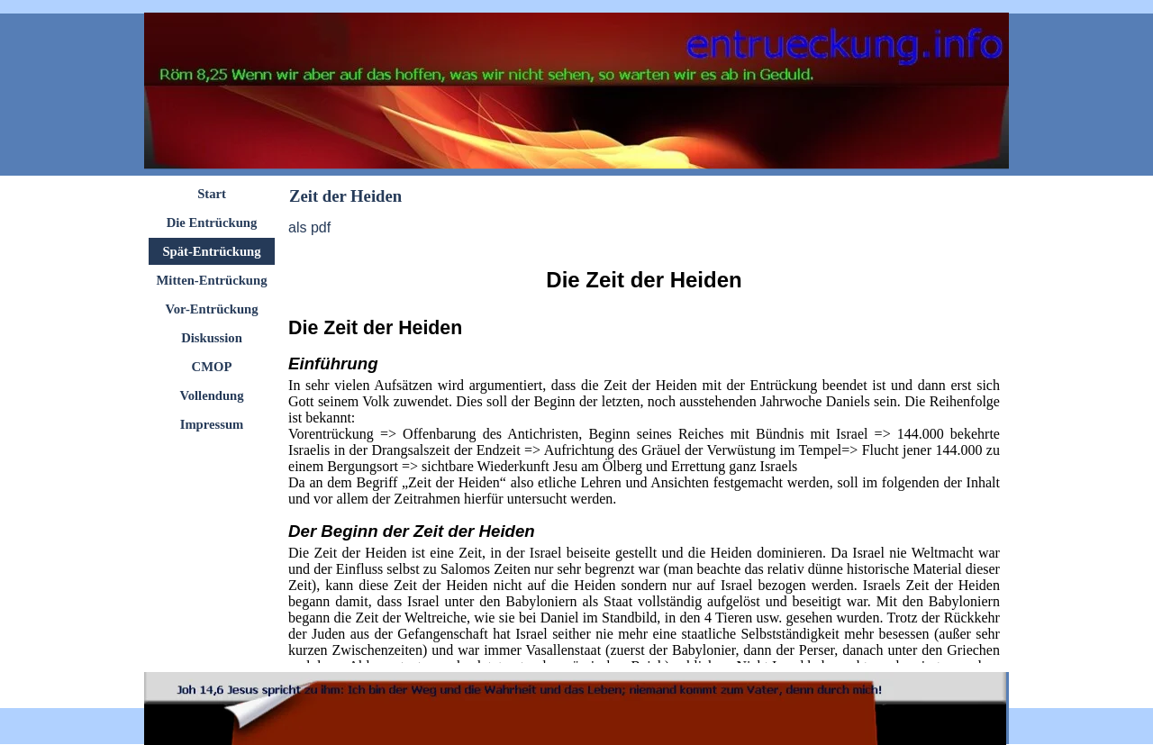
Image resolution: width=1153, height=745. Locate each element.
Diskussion (211, 338)
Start (211, 193)
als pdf (309, 227)
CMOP (212, 366)
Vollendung (211, 395)
